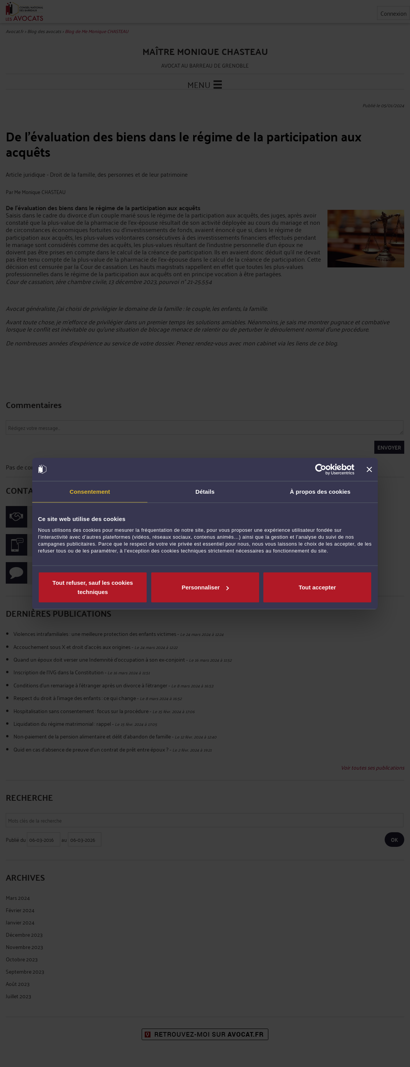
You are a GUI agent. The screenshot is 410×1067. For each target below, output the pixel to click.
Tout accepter (317, 587)
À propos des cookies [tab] (320, 491)
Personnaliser (205, 587)
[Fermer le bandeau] (369, 469)
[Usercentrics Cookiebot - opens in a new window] (320, 469)
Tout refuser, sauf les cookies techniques (93, 587)
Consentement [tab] (89, 491)
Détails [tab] (205, 491)
